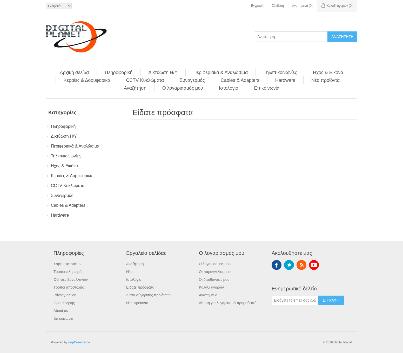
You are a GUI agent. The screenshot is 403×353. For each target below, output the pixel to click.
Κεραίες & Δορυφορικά (87, 80)
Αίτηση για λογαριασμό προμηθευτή (228, 303)
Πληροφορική (118, 72)
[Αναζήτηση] (291, 36)
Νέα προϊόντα (325, 80)
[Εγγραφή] (295, 300)
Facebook (276, 265)
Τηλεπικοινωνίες (280, 72)
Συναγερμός (192, 80)
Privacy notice (64, 295)
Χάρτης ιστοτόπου (68, 264)
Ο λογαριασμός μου (182, 88)
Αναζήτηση (135, 88)
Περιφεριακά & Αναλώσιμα (220, 72)
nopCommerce (79, 342)
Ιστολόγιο (228, 88)
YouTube (314, 265)
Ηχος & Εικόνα (328, 72)
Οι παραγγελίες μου (215, 272)
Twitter (289, 265)
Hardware (285, 80)
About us (60, 311)
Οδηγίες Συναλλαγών (70, 279)
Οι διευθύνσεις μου (214, 279)
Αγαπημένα (208, 295)
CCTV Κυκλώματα (145, 80)
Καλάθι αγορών (211, 287)
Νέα (129, 272)
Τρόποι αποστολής (68, 287)
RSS (301, 265)
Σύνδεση (278, 6)
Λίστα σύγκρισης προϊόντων (148, 295)
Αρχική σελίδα (74, 72)
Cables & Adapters (240, 80)
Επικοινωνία (266, 88)
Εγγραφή (257, 6)
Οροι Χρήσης (64, 303)
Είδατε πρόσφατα (140, 287)
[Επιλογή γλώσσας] (59, 6)
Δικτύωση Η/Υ (163, 72)
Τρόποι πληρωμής (68, 272)
